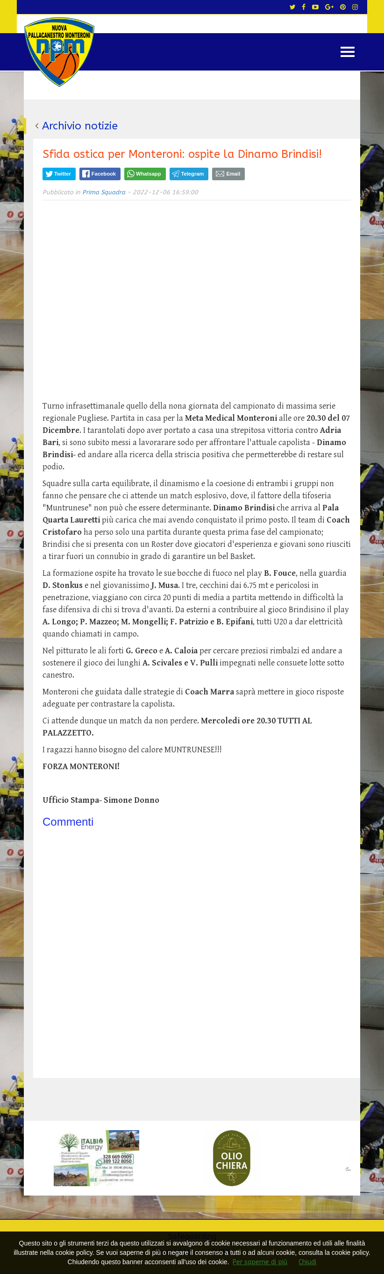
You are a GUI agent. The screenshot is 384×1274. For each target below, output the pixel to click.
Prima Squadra (103, 192)
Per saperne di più (260, 1262)
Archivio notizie (80, 126)
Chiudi (307, 1262)
